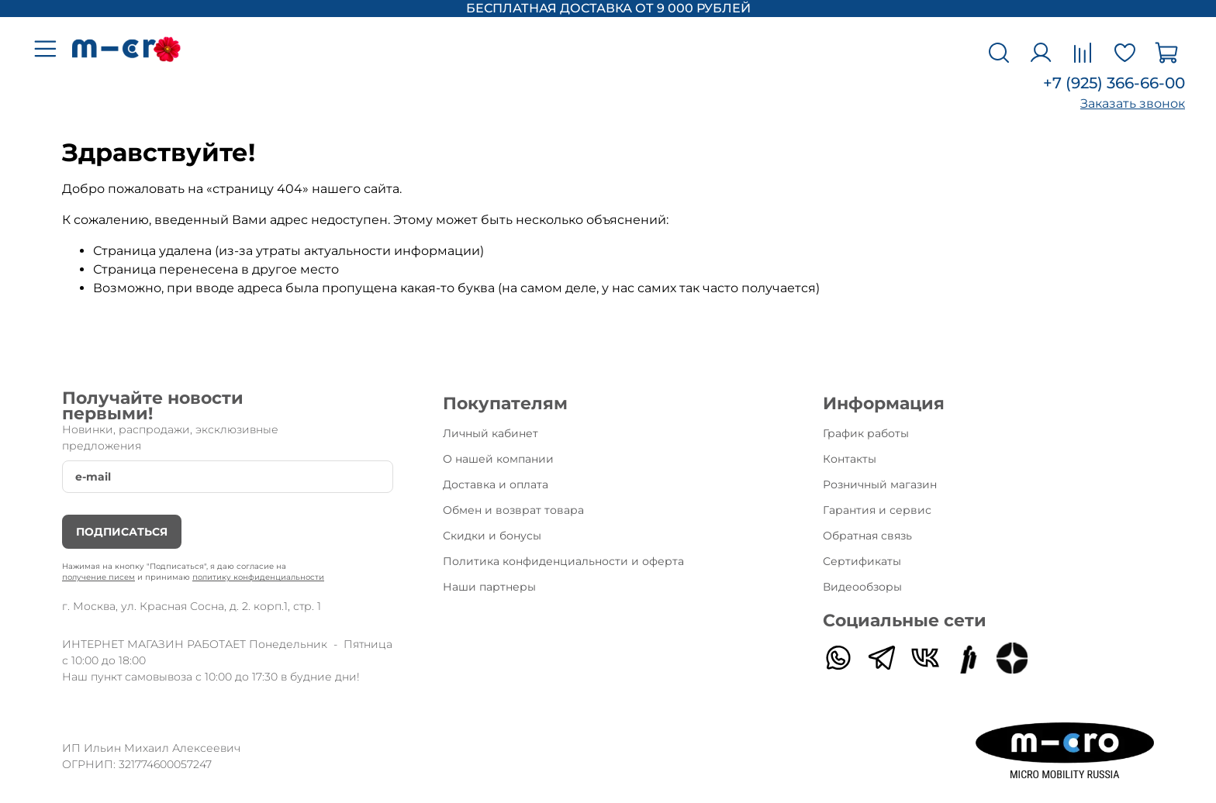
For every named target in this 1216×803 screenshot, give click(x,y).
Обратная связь (867, 536)
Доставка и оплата (495, 484)
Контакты (849, 459)
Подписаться (122, 532)
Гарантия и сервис (877, 510)
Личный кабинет (490, 433)
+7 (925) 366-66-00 (1114, 83)
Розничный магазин (880, 484)
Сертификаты (862, 561)
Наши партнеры (489, 587)
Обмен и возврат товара (513, 510)
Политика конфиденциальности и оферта (563, 561)
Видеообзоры (862, 587)
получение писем (98, 577)
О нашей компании (498, 459)
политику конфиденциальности (258, 577)
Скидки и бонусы (492, 536)
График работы (866, 433)
